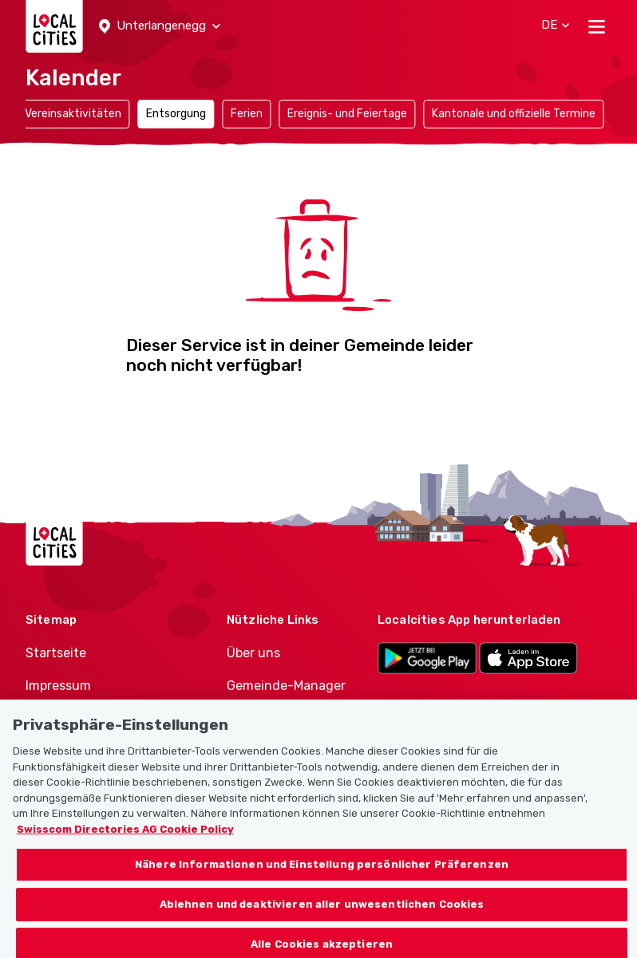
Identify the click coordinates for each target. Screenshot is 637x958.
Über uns (253, 652)
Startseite (56, 652)
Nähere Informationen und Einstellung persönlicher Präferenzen (321, 872)
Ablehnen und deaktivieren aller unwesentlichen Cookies (322, 911)
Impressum (58, 685)
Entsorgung (176, 113)
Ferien (247, 113)
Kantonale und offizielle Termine (513, 113)
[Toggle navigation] (596, 26)
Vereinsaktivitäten (73, 113)
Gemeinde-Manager (286, 685)
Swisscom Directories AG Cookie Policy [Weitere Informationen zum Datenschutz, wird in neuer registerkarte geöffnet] (125, 836)
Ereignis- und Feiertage (347, 113)
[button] (159, 26)
